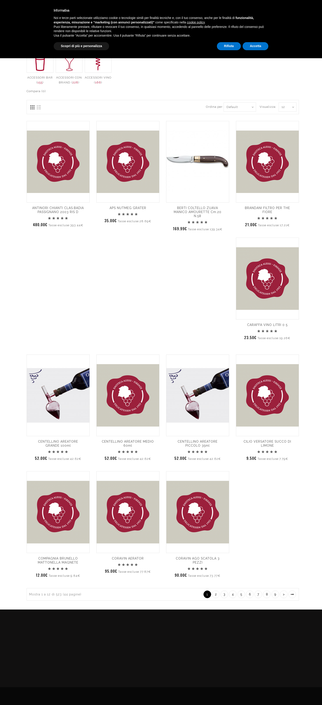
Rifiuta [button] (229, 693)
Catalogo (110, 11)
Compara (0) (36, 91)
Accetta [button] (255, 693)
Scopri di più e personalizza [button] (81, 693)
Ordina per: (213, 106)
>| (292, 594)
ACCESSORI (290, 32)
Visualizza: (265, 106)
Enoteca (58, 11)
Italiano (275, 9)
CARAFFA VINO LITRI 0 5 (267, 325)
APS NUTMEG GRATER (128, 208)
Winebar (83, 11)
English (275, 15)
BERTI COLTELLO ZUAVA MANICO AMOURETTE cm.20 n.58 (197, 212)
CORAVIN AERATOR (128, 558)
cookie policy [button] (196, 669)
